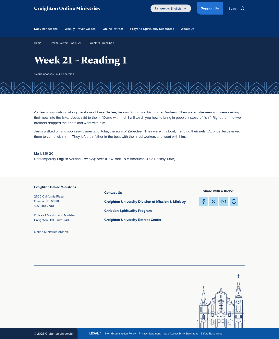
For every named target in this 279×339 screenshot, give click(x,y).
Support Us (210, 8)
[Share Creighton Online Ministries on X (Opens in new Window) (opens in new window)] (213, 201)
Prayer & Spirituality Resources (152, 29)
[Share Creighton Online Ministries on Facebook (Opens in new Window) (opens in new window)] (203, 201)
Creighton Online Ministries (67, 8)
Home (38, 43)
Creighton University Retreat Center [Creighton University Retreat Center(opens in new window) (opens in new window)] (148, 219)
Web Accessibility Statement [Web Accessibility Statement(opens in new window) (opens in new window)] (181, 333)
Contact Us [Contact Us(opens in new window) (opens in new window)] (131, 192)
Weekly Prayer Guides (80, 29)
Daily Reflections (46, 29)
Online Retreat (113, 29)
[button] (234, 201)
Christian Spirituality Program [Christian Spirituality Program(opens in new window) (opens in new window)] (146, 210)
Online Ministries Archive (51, 232)
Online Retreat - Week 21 (66, 43)
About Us (187, 29)
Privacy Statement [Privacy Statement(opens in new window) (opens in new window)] (150, 333)
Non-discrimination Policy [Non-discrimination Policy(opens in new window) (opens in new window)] (121, 333)
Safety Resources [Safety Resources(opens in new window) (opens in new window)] (212, 333)
